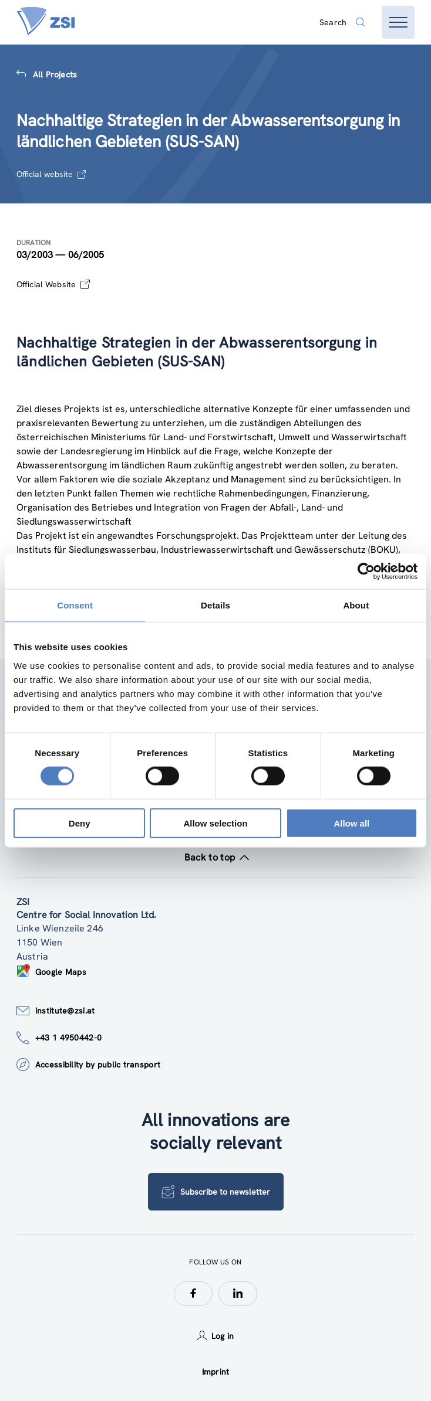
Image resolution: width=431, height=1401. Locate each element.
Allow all (351, 823)
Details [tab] (215, 605)
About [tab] (356, 605)
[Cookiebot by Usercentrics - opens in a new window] (366, 571)
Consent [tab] (75, 605)
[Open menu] (398, 22)
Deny (79, 823)
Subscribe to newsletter (215, 1191)
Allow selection (215, 823)
